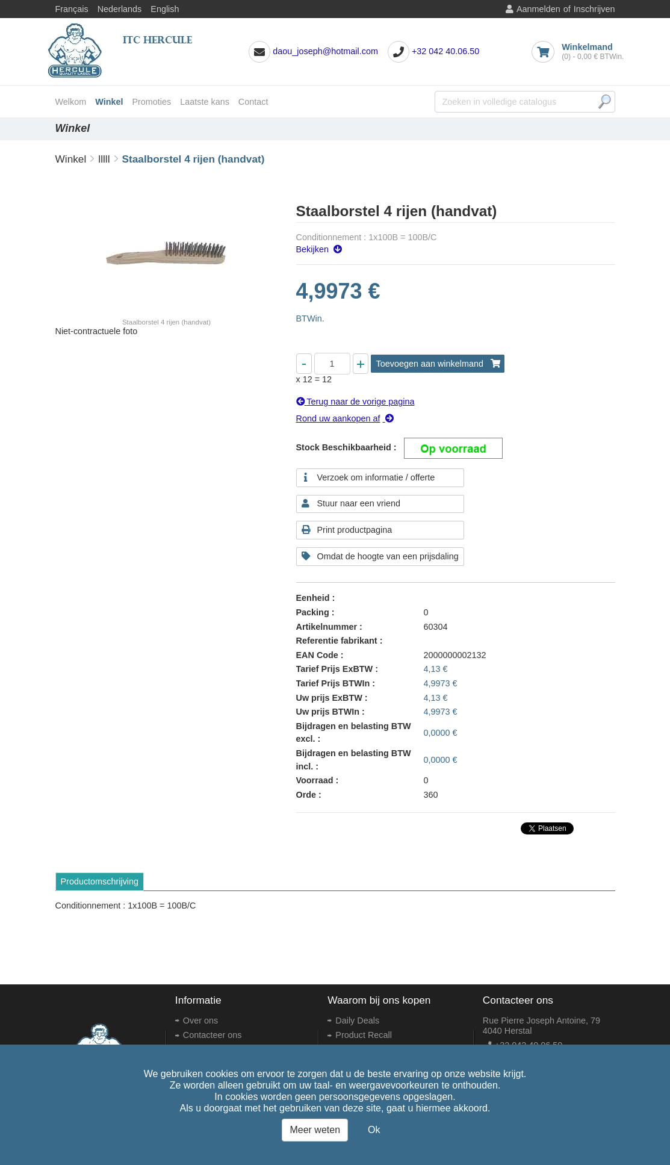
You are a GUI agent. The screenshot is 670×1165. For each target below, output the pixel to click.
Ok (374, 1130)
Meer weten (315, 1130)
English (164, 9)
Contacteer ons (212, 1035)
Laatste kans (204, 102)
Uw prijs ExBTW (329, 698)
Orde (306, 795)
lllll (104, 159)
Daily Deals (357, 1020)
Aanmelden (538, 9)
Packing (312, 612)
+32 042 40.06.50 (445, 51)
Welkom (71, 102)
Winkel (109, 102)
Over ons (200, 1020)
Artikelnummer (327, 627)
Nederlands (120, 9)
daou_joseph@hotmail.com (325, 51)
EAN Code (317, 655)
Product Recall (363, 1035)
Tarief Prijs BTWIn (333, 683)
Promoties (151, 102)
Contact (253, 102)
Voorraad (314, 780)
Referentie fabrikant (336, 640)
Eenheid (313, 598)
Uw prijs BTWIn (328, 711)
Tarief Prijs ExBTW (334, 669)
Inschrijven (594, 9)
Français (71, 9)
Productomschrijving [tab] (100, 881)
